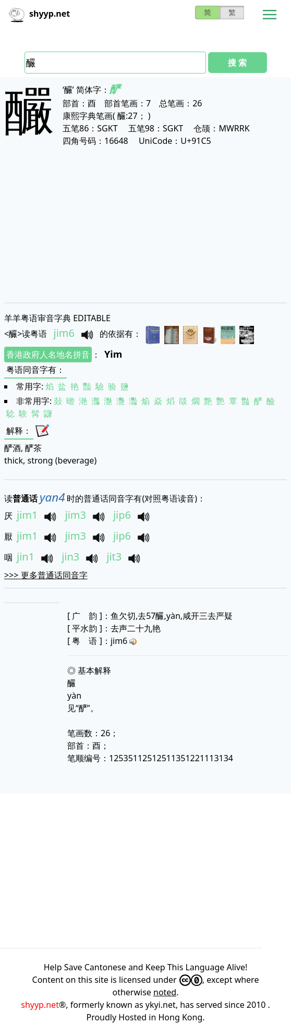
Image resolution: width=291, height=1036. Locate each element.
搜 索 (237, 62)
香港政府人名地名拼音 (48, 354)
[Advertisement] (145, 224)
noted (164, 992)
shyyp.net (40, 1004)
